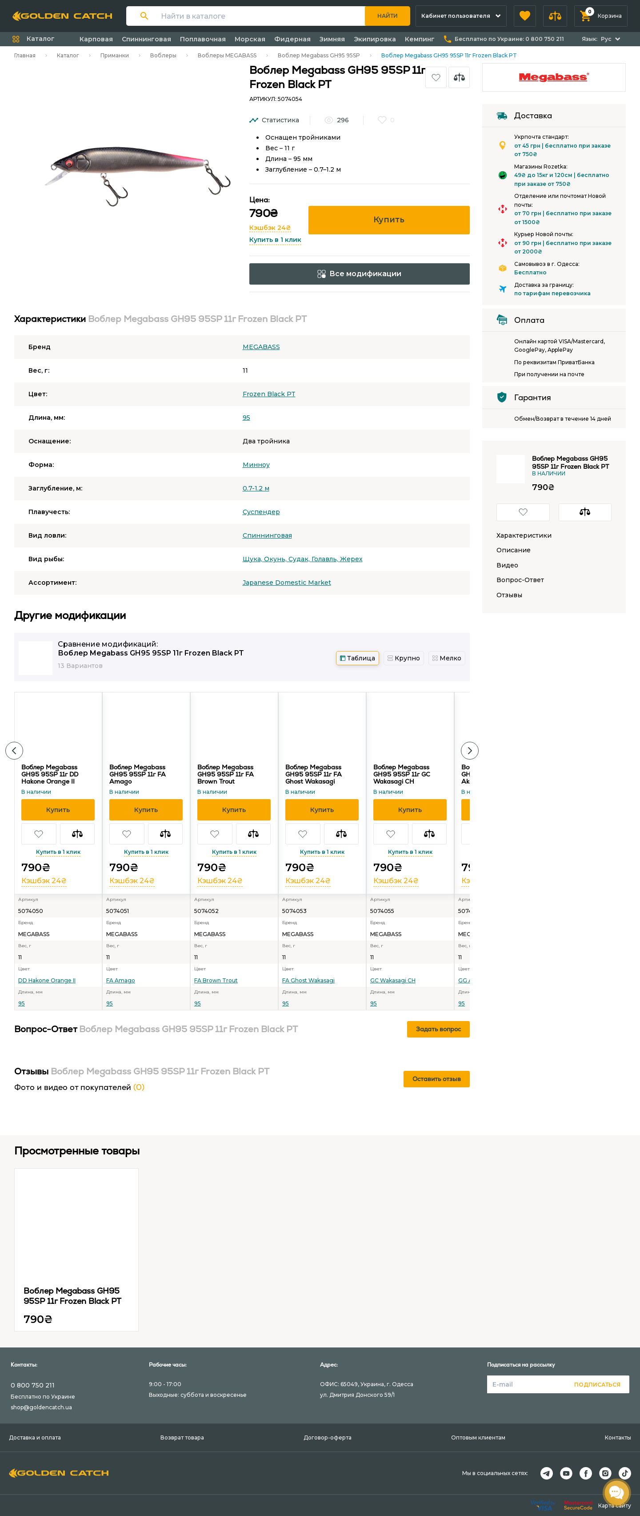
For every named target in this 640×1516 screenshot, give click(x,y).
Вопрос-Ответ (520, 580)
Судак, (300, 559)
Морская (250, 39)
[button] (525, 16)
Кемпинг (420, 39)
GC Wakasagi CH (393, 980)
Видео (507, 565)
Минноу (256, 465)
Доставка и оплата (35, 1437)
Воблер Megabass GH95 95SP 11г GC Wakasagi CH (401, 774)
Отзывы (509, 595)
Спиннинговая (146, 39)
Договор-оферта (328, 1437)
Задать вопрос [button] (438, 1029)
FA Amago (120, 980)
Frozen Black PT (269, 394)
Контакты (618, 1437)
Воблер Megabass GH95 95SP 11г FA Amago (137, 774)
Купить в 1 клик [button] (275, 240)
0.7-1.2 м (256, 488)
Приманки (114, 55)
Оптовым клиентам (478, 1437)
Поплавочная (203, 39)
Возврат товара (182, 1437)
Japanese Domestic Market (287, 583)
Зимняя (332, 39)
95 (246, 418)
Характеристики (524, 535)
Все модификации (359, 273)
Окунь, (276, 559)
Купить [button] (388, 220)
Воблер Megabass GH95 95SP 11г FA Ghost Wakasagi (313, 774)
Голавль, (326, 559)
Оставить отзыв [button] (436, 1079)
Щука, (253, 559)
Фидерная (292, 39)
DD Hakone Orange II (47, 980)
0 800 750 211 (33, 1385)
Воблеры (163, 55)
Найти (387, 15)
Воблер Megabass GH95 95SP (319, 55)
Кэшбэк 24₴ (270, 228)
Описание (513, 550)
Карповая (96, 39)
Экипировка (375, 39)
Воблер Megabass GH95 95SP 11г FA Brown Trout (225, 774)
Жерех (351, 559)
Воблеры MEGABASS (227, 55)
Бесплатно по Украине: (509, 39)
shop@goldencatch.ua (41, 1407)
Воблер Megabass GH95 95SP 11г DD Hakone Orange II (49, 774)
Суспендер (261, 512)
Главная (25, 55)
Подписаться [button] (597, 1384)
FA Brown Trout (216, 980)
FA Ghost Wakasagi (308, 980)
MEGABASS (261, 347)
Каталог (68, 55)
